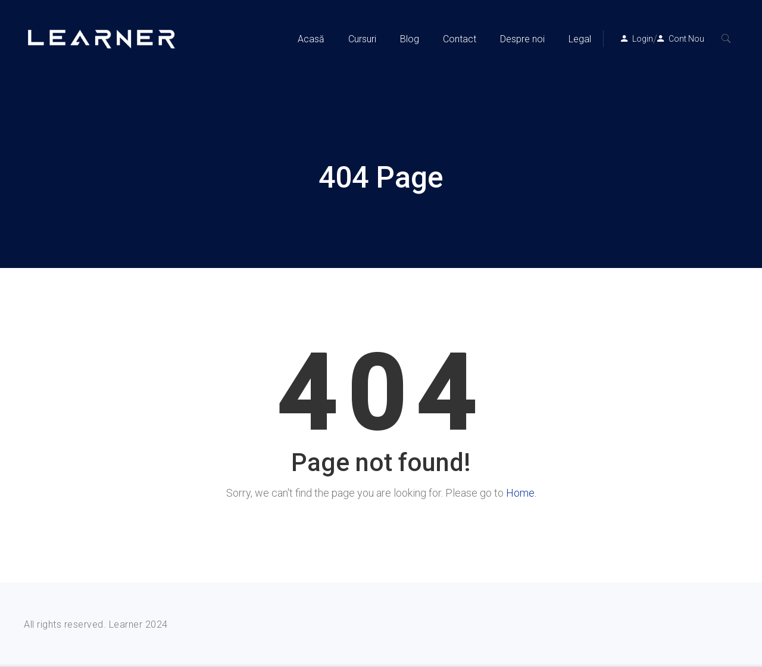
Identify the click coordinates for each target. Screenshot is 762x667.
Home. (521, 493)
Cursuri (362, 39)
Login (642, 38)
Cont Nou (686, 38)
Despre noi (522, 39)
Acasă (311, 39)
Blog (409, 39)
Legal (580, 39)
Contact (459, 39)
